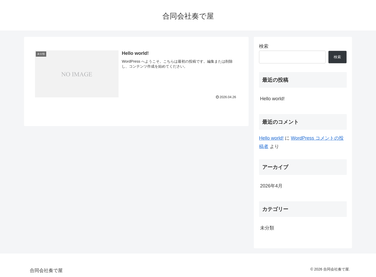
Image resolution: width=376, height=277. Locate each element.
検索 (263, 46)
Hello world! (272, 98)
